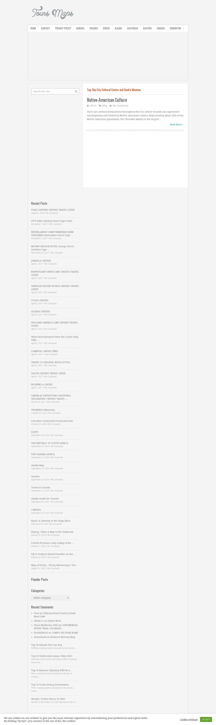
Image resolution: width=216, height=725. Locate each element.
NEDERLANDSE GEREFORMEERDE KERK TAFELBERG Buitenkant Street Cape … (52, 234)
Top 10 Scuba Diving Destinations (50, 684)
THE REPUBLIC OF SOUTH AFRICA (49, 443)
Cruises (94, 28)
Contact (45, 28)
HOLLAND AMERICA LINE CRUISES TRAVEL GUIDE (54, 324)
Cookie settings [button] (189, 719)
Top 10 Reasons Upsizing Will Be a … (52, 670)
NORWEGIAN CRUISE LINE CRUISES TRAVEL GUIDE (55, 273)
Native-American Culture (107, 99)
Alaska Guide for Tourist (45, 498)
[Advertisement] (108, 57)
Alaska (118, 28)
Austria (147, 28)
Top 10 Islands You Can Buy (46, 645)
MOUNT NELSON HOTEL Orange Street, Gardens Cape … (52, 248)
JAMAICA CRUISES (41, 260)
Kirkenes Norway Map (62, 637)
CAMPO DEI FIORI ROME (65, 632)
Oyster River (54, 621)
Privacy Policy (63, 28)
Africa (106, 28)
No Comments (120, 105)
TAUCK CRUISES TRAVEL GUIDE (48, 373)
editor (93, 105)
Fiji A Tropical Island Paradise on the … (53, 554)
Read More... (177, 124)
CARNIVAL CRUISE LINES (44, 351)
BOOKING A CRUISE (42, 384)
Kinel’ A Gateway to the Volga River (51, 521)
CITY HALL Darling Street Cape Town (51, 221)
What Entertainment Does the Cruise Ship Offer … (54, 338)
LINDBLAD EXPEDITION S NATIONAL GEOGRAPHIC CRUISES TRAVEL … (51, 397)
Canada (161, 28)
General (80, 28)
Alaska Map (37, 465)
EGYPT (34, 432)
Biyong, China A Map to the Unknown (52, 532)
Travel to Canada (40, 487)
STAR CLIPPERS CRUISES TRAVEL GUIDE (53, 210)
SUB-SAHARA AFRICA (43, 454)
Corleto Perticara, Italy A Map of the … (52, 543)
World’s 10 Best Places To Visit (48, 699)
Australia (132, 28)
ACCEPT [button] (206, 719)
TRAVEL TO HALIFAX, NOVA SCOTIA (50, 362)
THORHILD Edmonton (43, 410)
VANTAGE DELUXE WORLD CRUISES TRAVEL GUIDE (55, 288)
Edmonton (175, 28)
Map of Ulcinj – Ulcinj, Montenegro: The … (55, 565)
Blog (104, 105)
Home (33, 28)
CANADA (36, 509)
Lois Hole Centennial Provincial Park (52, 421)
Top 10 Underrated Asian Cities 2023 (51, 656)
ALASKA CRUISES (40, 311)
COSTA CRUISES (39, 300)
